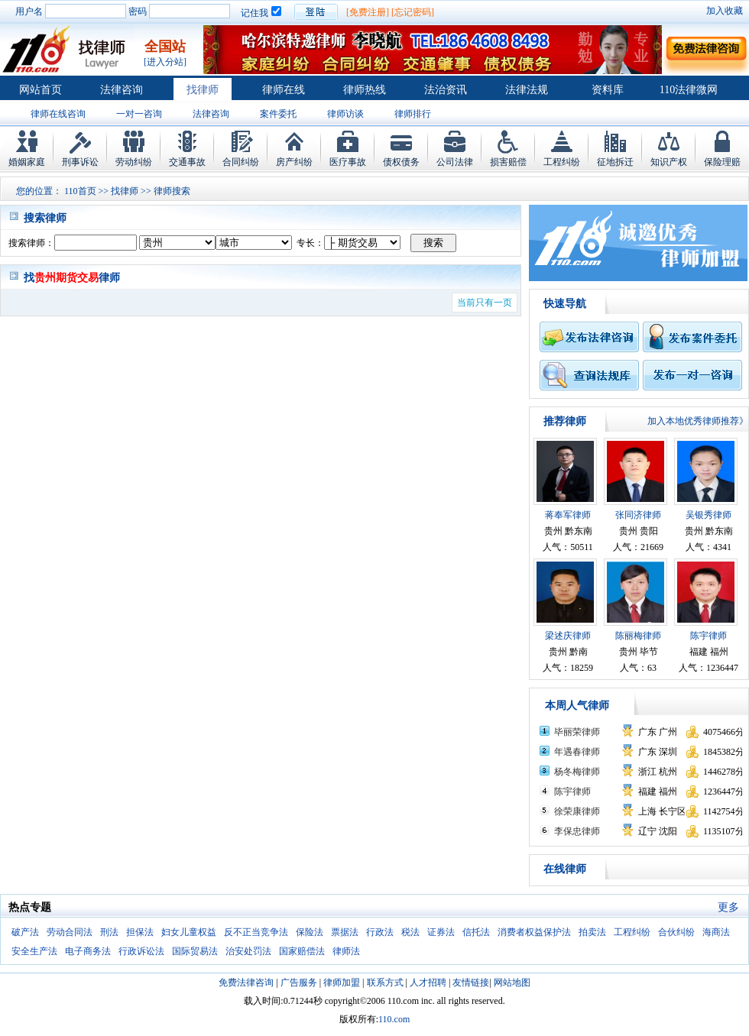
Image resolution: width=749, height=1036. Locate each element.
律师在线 (283, 90)
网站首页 (40, 90)
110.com (394, 1019)
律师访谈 (345, 113)
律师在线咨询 (58, 113)
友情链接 (470, 982)
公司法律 (454, 162)
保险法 (309, 932)
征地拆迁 (615, 162)
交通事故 (187, 162)
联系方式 (385, 982)
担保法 (140, 932)
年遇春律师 (577, 751)
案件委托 (278, 113)
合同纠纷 (240, 162)
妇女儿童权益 (188, 932)
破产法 (25, 932)
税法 (410, 932)
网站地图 (512, 982)
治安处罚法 (248, 951)
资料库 (608, 90)
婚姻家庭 (26, 162)
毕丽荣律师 (577, 732)
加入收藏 (724, 10)
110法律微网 (689, 90)
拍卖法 (592, 932)
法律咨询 (121, 90)
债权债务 (401, 162)
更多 (728, 907)
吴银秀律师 (708, 515)
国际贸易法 (195, 951)
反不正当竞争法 (256, 932)
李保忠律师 (577, 831)
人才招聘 (428, 982)
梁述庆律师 (568, 635)
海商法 (716, 932)
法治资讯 (445, 90)
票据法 (344, 932)
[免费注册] (367, 12)
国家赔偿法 (302, 951)
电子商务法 (88, 951)
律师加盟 (341, 982)
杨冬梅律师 (577, 771)
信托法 (476, 932)
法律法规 (526, 90)
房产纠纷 (294, 162)
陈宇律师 (708, 635)
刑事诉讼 (80, 162)
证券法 (441, 932)
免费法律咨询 (246, 982)
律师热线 (364, 90)
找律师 (202, 90)
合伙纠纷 (676, 932)
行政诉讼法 (141, 951)
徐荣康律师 (577, 811)
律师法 (346, 951)
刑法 (109, 932)
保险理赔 (722, 162)
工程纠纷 (561, 162)
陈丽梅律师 (638, 635)
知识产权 (668, 162)
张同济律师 (638, 515)
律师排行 (412, 113)
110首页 (80, 191)
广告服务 (298, 982)
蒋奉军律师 (568, 515)
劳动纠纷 (133, 162)
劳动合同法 (69, 932)
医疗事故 (347, 162)
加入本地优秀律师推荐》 (697, 421)
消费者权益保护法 (534, 932)
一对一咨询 (139, 113)
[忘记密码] (412, 12)
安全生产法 (34, 951)
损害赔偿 (508, 162)
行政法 (380, 932)
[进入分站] (165, 62)
